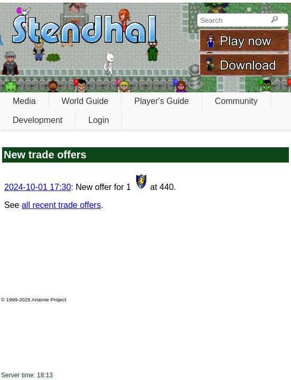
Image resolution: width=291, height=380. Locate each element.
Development (37, 120)
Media (24, 101)
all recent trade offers (61, 205)
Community (236, 101)
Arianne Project (49, 299)
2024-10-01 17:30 (37, 187)
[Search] (274, 20)
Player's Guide (161, 101)
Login (98, 120)
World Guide (85, 101)
